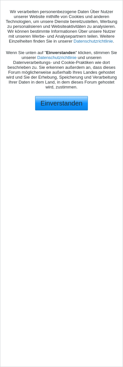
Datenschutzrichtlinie (93, 41)
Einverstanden (62, 103)
